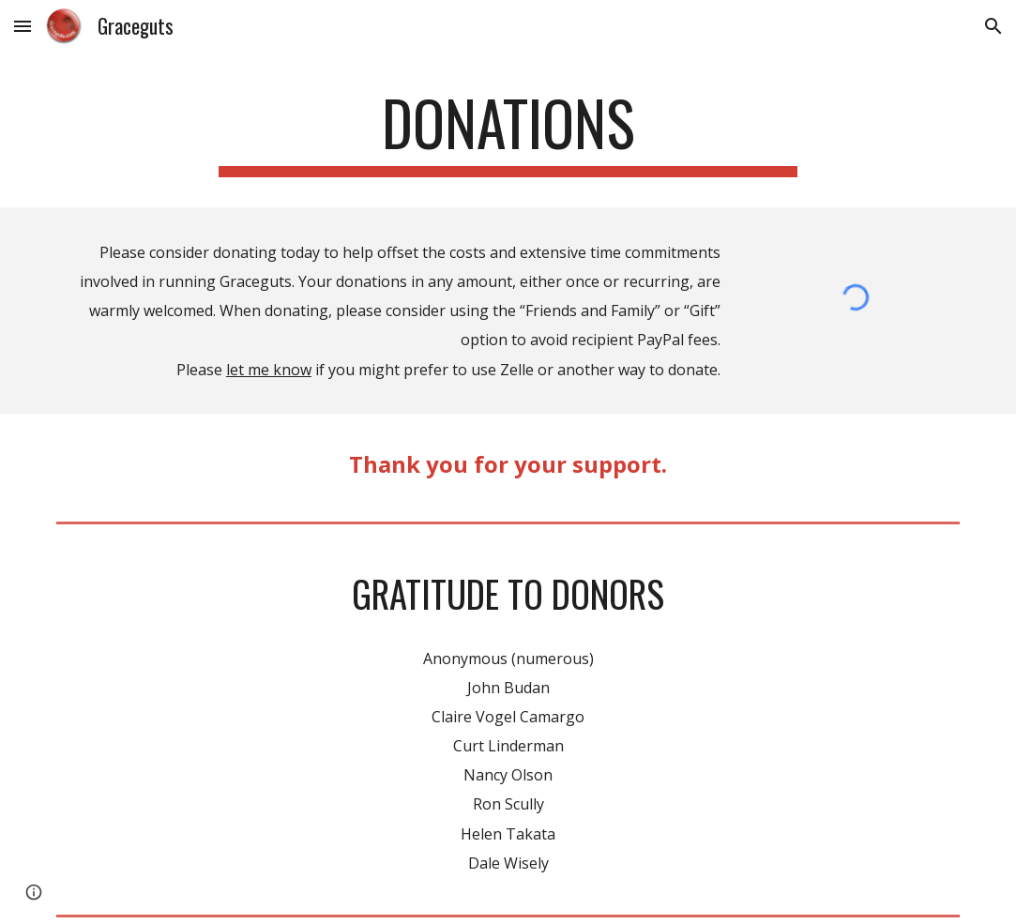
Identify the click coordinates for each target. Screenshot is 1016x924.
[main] (508, 132)
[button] (22, 26)
